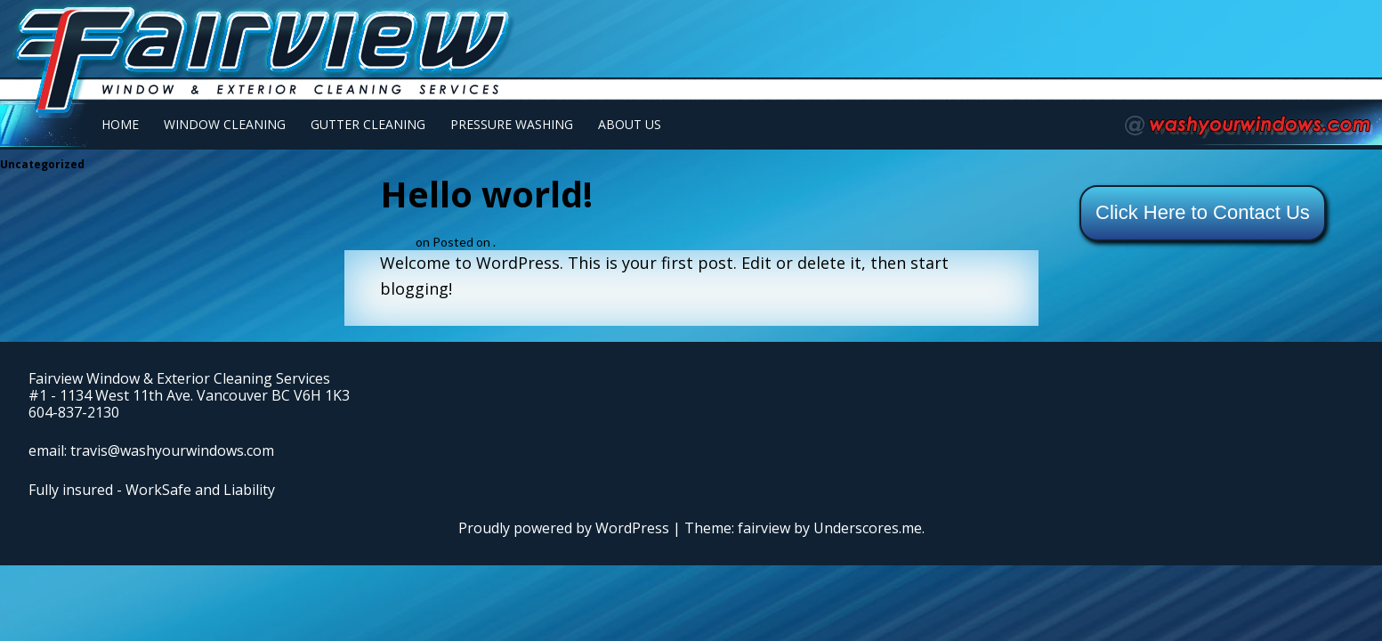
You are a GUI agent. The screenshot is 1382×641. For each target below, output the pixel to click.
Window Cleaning (225, 124)
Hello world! (486, 193)
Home (120, 124)
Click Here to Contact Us (1202, 212)
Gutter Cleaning (368, 124)
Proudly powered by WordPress (563, 528)
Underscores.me (867, 528)
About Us (629, 124)
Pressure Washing (511, 124)
